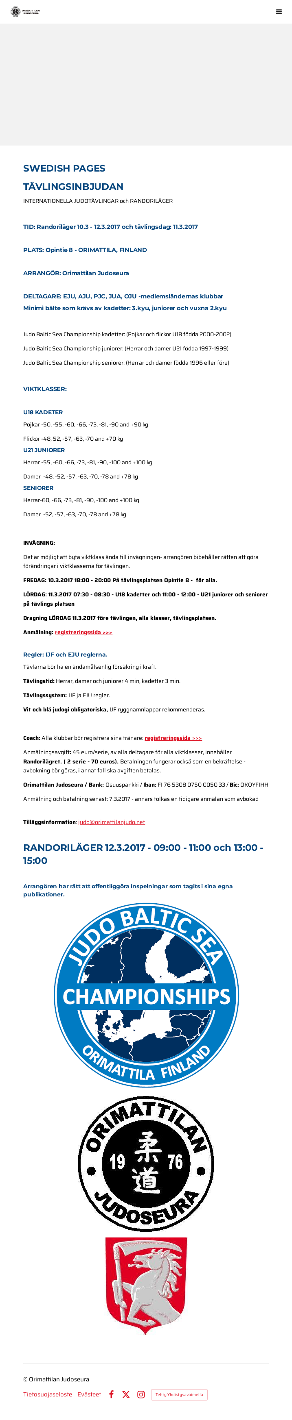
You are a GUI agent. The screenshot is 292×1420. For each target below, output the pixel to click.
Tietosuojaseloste (47, 1395)
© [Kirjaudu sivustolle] (26, 1379)
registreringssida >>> (83, 632)
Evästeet (89, 1395)
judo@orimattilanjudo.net (111, 822)
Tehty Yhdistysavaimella (179, 1395)
